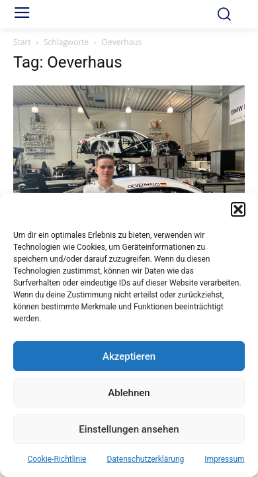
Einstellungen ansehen (129, 429)
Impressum (224, 459)
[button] (238, 209)
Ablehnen (129, 393)
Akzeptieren (129, 356)
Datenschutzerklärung (145, 459)
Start (22, 42)
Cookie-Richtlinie (56, 459)
